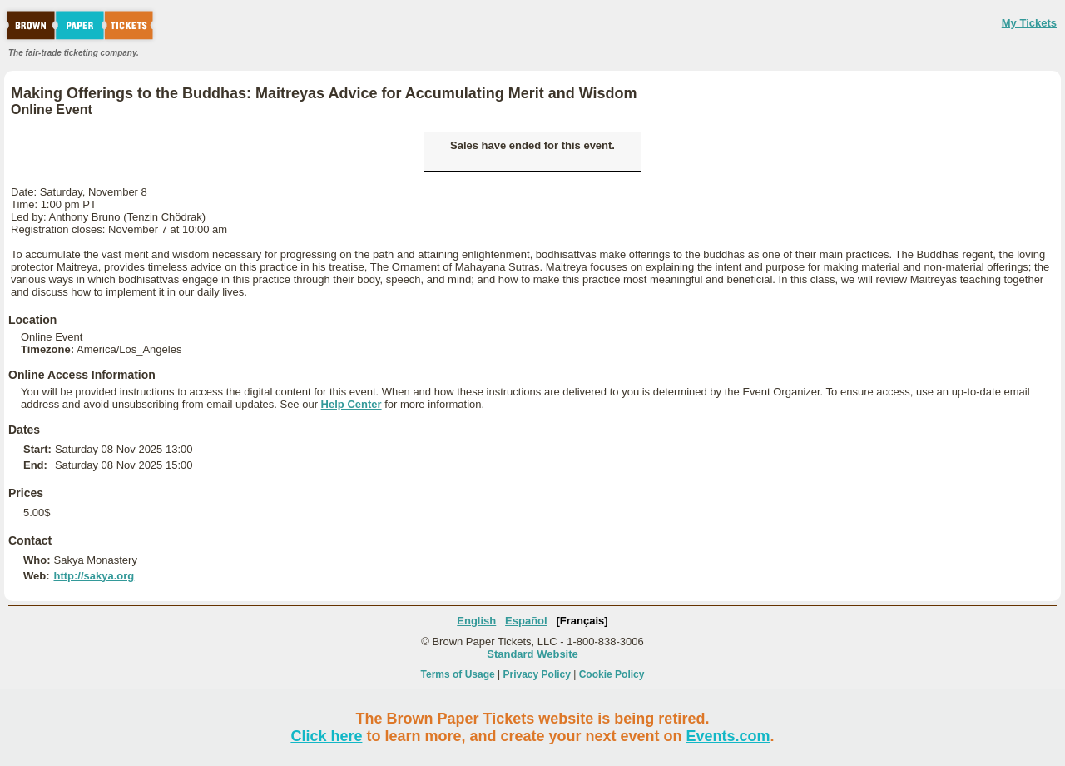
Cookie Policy (612, 674)
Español (526, 620)
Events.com (728, 736)
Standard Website (532, 654)
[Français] (582, 620)
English (476, 620)
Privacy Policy (537, 674)
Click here (326, 736)
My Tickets (1029, 23)
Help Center (351, 404)
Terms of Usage (458, 674)
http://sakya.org (93, 576)
